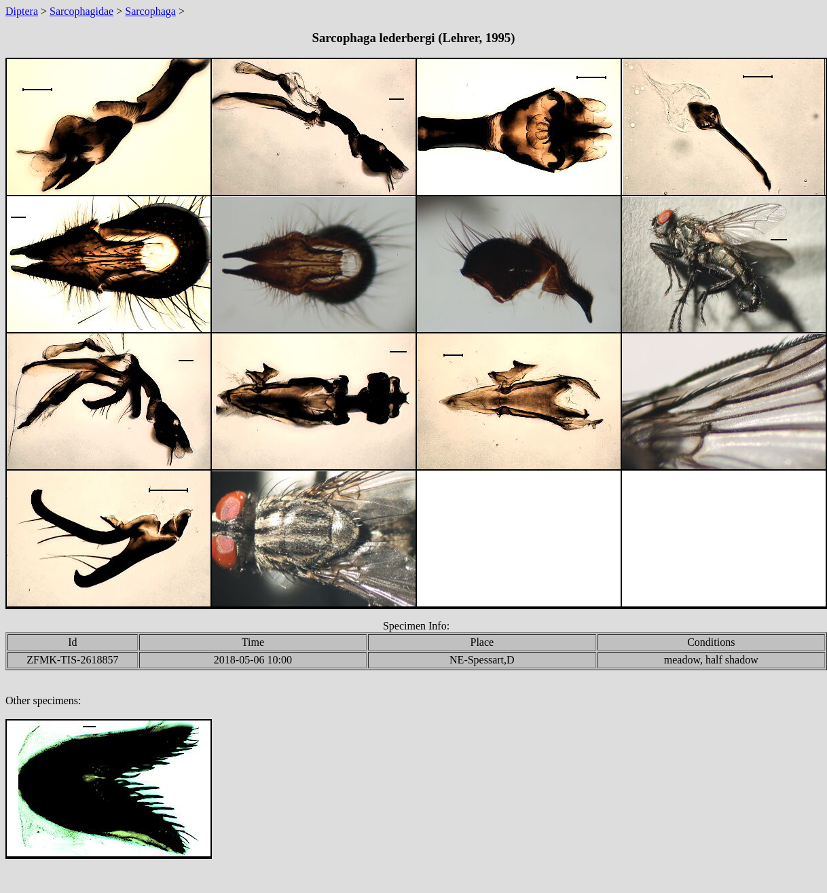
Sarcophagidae (81, 11)
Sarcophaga (150, 11)
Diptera (21, 11)
